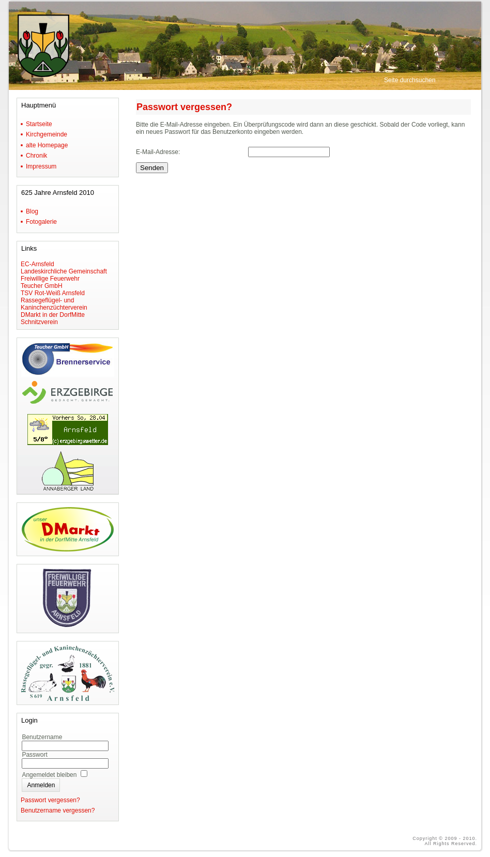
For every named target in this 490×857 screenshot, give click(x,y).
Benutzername (42, 737)
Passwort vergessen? (50, 800)
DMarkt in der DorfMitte (53, 314)
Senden (152, 168)
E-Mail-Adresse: (158, 152)
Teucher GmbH (42, 285)
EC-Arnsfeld (37, 264)
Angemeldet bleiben (49, 774)
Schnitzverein (39, 322)
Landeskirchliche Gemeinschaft (64, 271)
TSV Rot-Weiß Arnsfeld (53, 293)
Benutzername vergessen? (58, 810)
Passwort (34, 754)
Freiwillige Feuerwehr (50, 278)
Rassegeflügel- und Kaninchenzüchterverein (54, 304)
